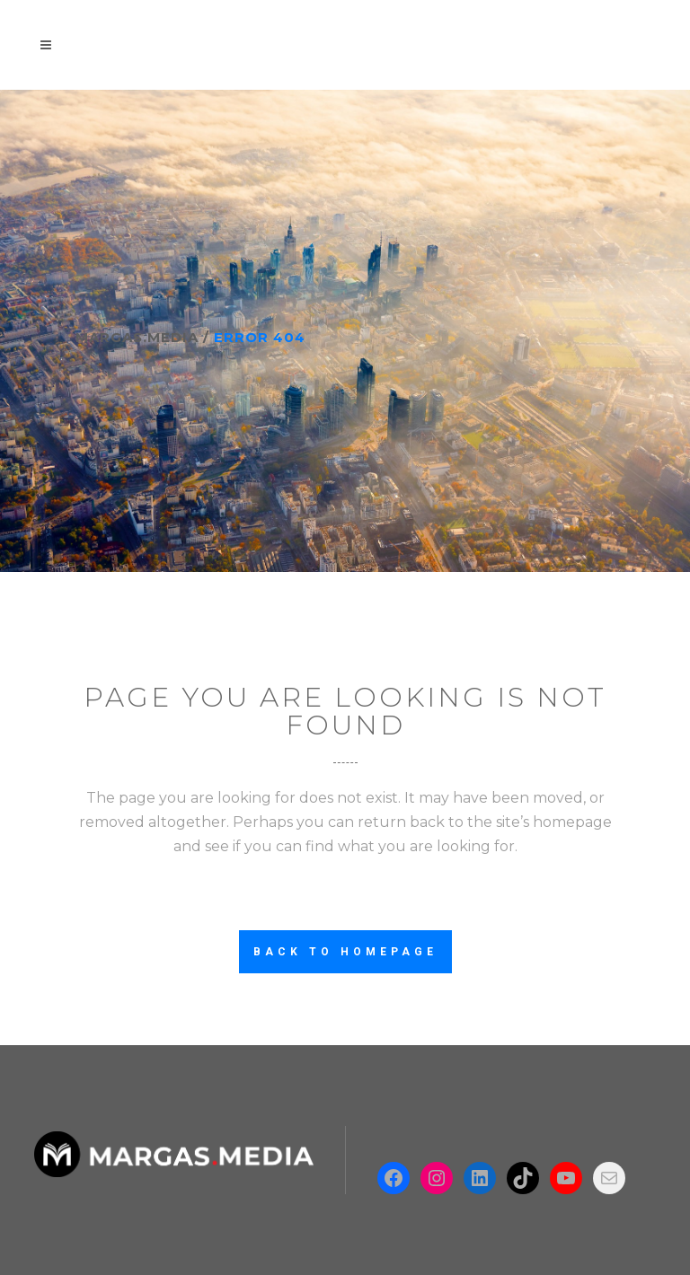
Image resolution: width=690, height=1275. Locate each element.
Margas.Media (137, 337)
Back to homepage (345, 951)
